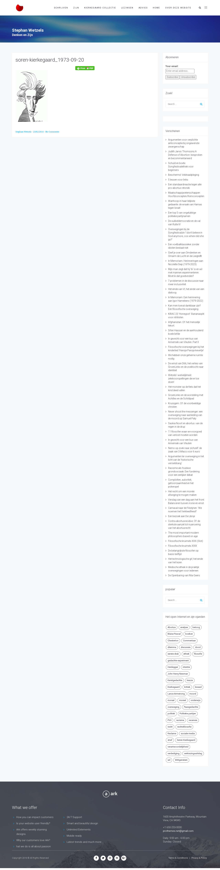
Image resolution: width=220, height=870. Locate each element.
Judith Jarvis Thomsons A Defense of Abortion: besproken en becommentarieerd (185, 155)
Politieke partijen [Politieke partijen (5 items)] (188, 713)
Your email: (172, 66)
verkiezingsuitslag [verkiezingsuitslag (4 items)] (193, 753)
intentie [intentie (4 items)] (186, 667)
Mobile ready (74, 835)
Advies (143, 8)
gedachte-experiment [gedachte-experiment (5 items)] (178, 660)
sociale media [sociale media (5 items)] (188, 733)
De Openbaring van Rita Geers (184, 575)
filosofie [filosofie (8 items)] (198, 653)
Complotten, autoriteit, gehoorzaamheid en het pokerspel (181, 483)
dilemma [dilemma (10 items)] (172, 647)
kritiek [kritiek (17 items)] (187, 687)
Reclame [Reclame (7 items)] (172, 733)
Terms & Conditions (178, 858)
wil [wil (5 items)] (169, 760)
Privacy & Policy (199, 858)
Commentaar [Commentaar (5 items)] (189, 640)
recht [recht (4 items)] (170, 726)
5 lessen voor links (178, 179)
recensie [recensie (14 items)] (193, 720)
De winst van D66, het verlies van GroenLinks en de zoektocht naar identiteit (186, 367)
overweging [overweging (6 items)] (173, 707)
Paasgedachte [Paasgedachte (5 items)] (191, 707)
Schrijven (61, 8)
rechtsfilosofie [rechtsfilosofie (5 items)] (184, 726)
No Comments (52, 132)
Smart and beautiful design (82, 823)
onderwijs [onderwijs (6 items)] (195, 700)
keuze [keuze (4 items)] (190, 680)
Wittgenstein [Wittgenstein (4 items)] (181, 760)
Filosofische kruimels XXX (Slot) (185, 541)
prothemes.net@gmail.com (178, 830)
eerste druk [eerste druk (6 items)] (173, 653)
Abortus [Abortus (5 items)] (172, 627)
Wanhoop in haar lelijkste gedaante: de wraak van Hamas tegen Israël (185, 204)
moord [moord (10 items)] (192, 693)
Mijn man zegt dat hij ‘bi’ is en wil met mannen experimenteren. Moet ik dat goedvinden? (185, 272)
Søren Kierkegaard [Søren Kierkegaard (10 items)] (186, 740)
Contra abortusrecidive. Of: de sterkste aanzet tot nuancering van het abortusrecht (184, 524)
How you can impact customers (34, 817)
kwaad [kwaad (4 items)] (198, 687)
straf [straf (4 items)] (170, 740)
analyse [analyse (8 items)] (184, 627)
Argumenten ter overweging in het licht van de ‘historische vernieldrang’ (186, 460)
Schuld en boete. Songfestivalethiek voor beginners (181, 166)
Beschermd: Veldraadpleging (183, 174)
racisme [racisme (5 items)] (180, 720)
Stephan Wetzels (23, 132)
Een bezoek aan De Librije (181, 516)
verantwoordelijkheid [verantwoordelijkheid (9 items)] (178, 746)
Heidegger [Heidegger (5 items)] (173, 667)
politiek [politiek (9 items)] (171, 713)
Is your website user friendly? (33, 823)
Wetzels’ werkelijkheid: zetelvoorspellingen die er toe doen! (183, 378)
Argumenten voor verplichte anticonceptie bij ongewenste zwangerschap (183, 143)
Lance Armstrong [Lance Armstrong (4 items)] (176, 693)
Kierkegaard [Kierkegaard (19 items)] (174, 687)
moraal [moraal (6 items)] (171, 700)
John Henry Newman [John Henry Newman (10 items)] (178, 673)
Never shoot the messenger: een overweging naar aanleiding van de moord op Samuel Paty (185, 415)
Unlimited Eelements (79, 829)
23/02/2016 (38, 132)
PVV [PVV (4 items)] (170, 720)
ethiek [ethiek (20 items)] (186, 653)
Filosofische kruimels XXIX (182, 545)
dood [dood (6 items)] (198, 647)
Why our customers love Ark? (33, 840)
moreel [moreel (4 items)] (182, 700)
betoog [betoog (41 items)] (196, 627)
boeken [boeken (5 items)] (189, 634)
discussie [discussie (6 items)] (185, 647)
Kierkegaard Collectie (100, 8)
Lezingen (127, 8)
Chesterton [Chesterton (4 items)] (173, 640)
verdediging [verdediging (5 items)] (173, 753)
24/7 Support (74, 817)
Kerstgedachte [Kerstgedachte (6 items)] (175, 680)
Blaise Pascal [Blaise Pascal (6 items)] (174, 634)
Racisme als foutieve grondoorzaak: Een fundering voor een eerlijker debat (184, 471)
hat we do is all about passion (33, 846)
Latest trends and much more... (85, 842)
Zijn (76, 8)
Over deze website (178, 8)
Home (156, 8)
